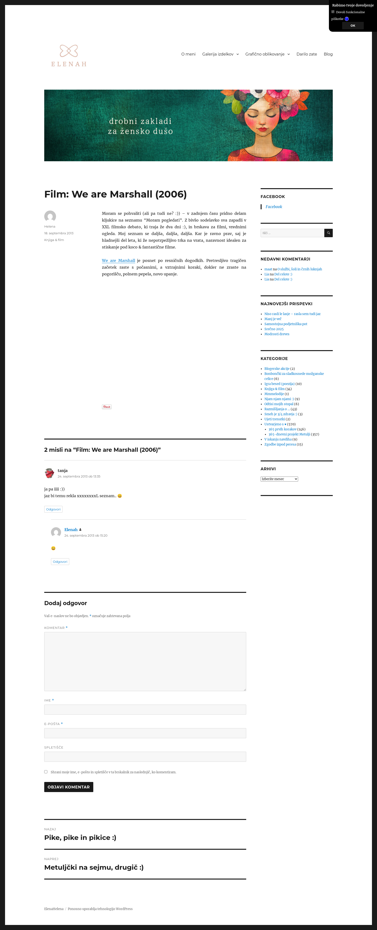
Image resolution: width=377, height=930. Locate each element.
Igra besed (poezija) (279, 384)
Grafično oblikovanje (265, 54)
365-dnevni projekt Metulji (289, 434)
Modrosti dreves (276, 334)
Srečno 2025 (274, 329)
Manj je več (273, 319)
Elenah (71, 529)
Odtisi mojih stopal (278, 404)
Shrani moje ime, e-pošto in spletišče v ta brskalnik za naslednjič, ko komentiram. (113, 772)
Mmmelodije (274, 394)
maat (268, 269)
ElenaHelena (53, 909)
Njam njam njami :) (279, 399)
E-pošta (53, 724)
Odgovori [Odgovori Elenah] (60, 562)
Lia (266, 274)
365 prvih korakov (282, 429)
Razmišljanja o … (277, 409)
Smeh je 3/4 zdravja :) (280, 414)
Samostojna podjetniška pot (285, 324)
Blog (328, 54)
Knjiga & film (54, 240)
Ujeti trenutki (274, 419)
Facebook (274, 206)
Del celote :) (283, 274)
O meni (188, 54)
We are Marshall (118, 260)
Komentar (56, 628)
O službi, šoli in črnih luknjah (299, 269)
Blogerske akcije (276, 369)
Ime (49, 700)
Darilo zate (306, 54)
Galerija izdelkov (217, 54)
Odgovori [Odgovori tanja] (53, 509)
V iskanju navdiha (278, 439)
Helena (49, 226)
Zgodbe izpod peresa (280, 444)
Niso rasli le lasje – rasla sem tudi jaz (292, 314)
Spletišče (53, 747)
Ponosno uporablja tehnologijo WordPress (100, 909)
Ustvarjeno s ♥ (275, 424)
